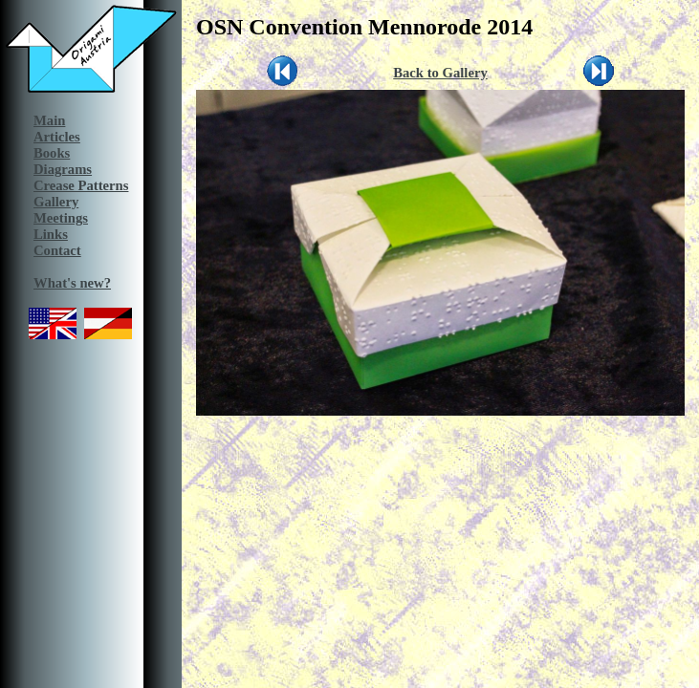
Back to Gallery (440, 72)
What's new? (72, 282)
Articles (56, 136)
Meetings (60, 218)
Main (49, 120)
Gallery (55, 201)
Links (50, 234)
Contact (57, 250)
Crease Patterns (80, 185)
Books (51, 153)
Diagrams (62, 169)
